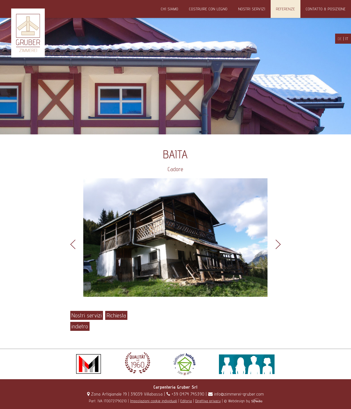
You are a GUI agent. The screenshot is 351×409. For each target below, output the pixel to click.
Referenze (285, 8)
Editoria (186, 401)
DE (340, 38)
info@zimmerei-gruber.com (236, 394)
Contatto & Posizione (326, 8)
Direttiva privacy (208, 401)
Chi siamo (169, 8)
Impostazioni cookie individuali (153, 401)
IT (346, 38)
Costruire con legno (208, 8)
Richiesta (116, 315)
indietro (80, 326)
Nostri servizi (251, 8)
